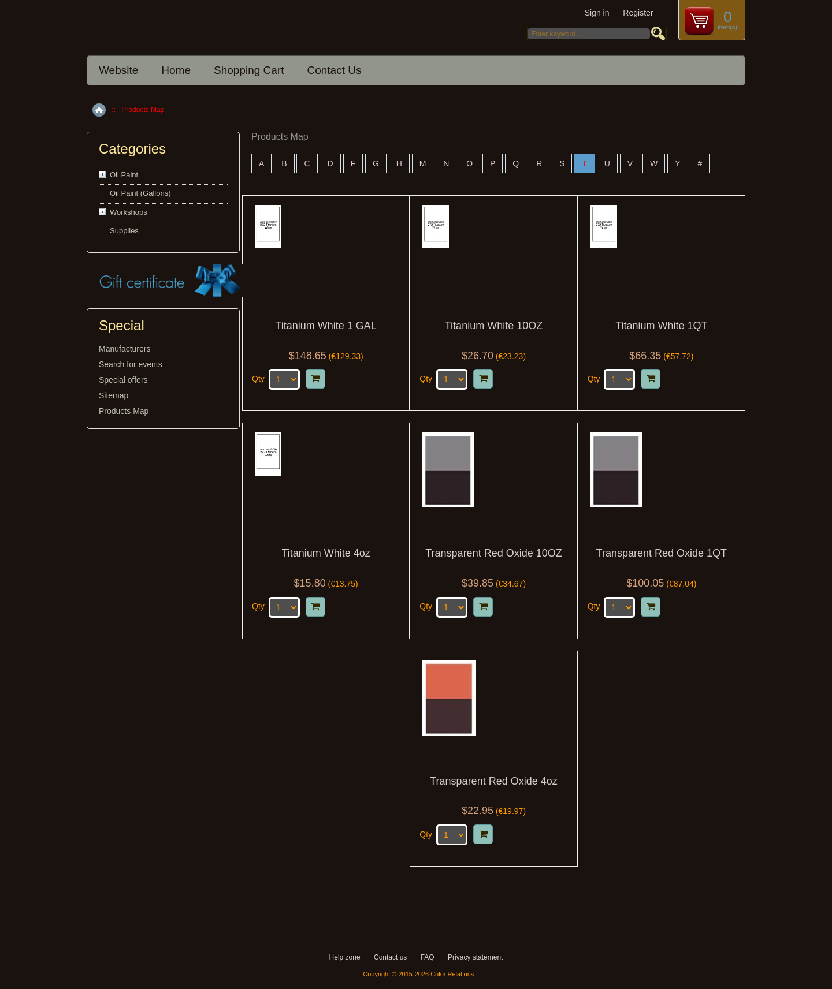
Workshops (128, 212)
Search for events (130, 364)
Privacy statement (475, 957)
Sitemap (113, 395)
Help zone (345, 957)
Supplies (124, 230)
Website (118, 70)
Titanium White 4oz (325, 553)
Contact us (390, 957)
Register (638, 12)
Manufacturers (124, 348)
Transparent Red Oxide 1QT (661, 553)
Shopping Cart (249, 70)
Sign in (597, 12)
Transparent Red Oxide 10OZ (493, 553)
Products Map (123, 411)
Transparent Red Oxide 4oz (493, 781)
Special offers (123, 380)
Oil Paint (124, 174)
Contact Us (334, 70)
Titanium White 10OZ (494, 325)
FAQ (427, 957)
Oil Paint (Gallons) (140, 193)
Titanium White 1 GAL (325, 325)
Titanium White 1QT (661, 325)
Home (176, 70)
